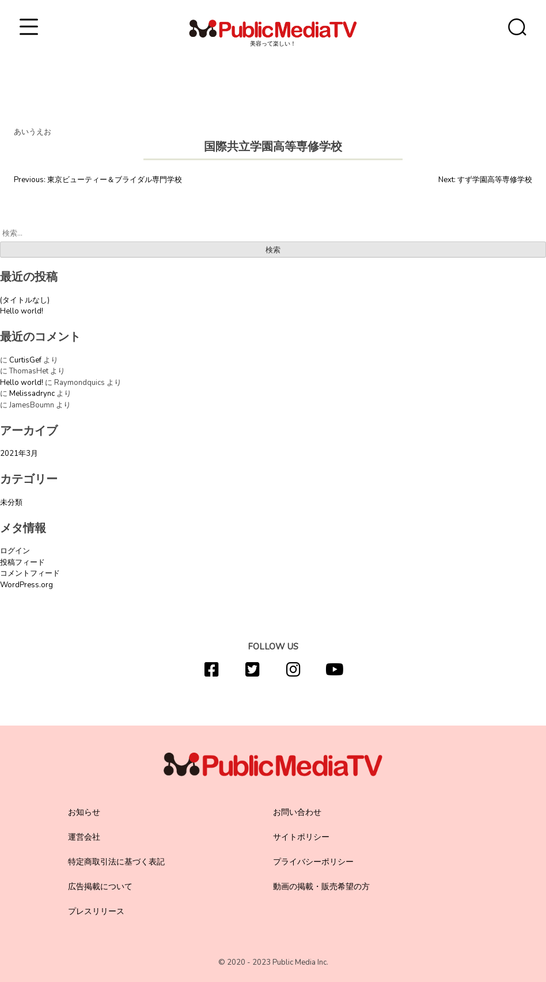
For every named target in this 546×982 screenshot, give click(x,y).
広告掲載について (100, 886)
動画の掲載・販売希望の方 (321, 886)
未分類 (11, 502)
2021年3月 (19, 453)
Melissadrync (32, 393)
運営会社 (84, 837)
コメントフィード (30, 573)
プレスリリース (96, 911)
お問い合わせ (297, 812)
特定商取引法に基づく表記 (116, 861)
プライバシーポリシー (313, 861)
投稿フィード (22, 562)
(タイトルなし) (25, 300)
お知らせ (84, 812)
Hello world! (21, 311)
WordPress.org (26, 585)
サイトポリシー (301, 837)
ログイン (15, 551)
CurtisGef (25, 360)
